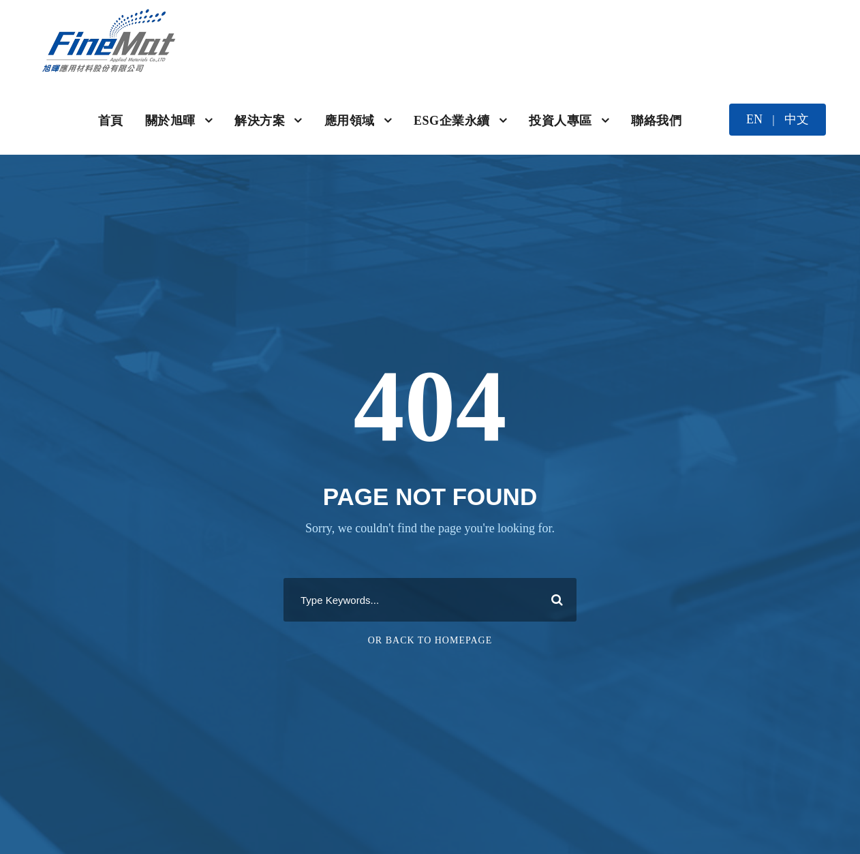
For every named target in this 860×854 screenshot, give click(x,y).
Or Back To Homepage (430, 640)
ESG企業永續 (452, 120)
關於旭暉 (170, 120)
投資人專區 (560, 120)
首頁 (110, 120)
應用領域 (349, 120)
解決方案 (259, 120)
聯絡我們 (656, 120)
